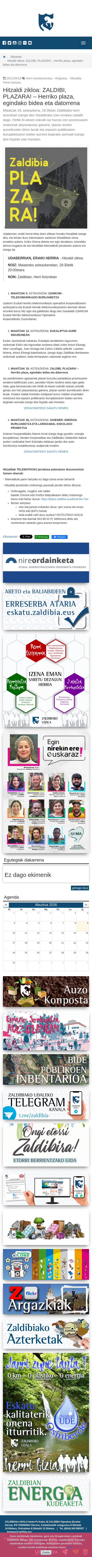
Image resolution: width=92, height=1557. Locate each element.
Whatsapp (42, 537)
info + (70, 1547)
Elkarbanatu (10, 536)
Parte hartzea (12, 82)
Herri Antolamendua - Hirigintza (46, 78)
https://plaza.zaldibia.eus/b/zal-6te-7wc (64, 499)
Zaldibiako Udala (17, 7)
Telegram (59, 537)
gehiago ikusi (80, 888)
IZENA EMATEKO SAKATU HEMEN (46, 408)
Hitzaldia (75, 78)
